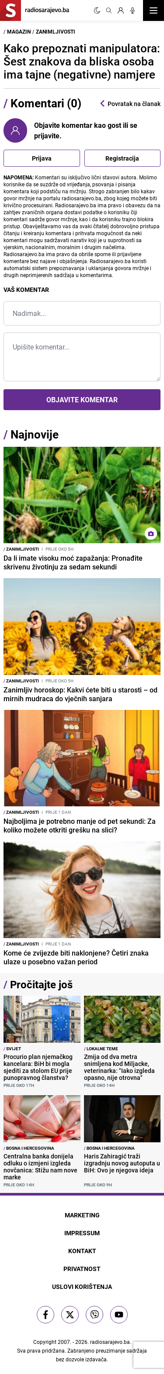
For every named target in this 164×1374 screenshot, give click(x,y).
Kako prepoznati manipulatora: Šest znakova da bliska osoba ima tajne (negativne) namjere (81, 61)
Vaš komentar (26, 289)
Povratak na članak (130, 103)
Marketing (82, 1215)
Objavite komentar (82, 399)
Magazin (19, 31)
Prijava (42, 158)
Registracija (122, 158)
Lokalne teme (101, 1048)
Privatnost (82, 1268)
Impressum (82, 1233)
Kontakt (82, 1251)
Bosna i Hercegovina (28, 1148)
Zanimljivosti (55, 31)
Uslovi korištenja (82, 1286)
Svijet (12, 1048)
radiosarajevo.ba (110, 1341)
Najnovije (34, 434)
